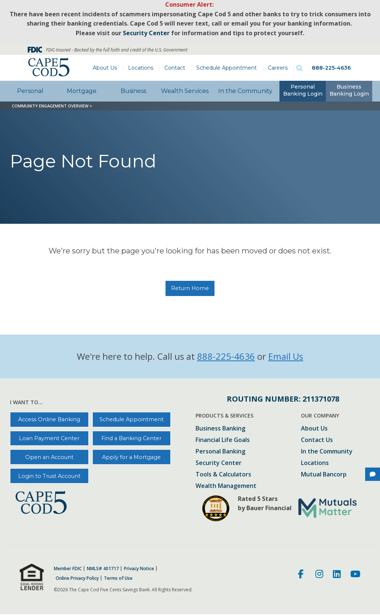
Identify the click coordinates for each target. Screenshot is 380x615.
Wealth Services (185, 90)
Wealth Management (226, 486)
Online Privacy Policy (77, 578)
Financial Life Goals (223, 440)
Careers (278, 67)
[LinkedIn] (337, 575)
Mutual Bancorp (324, 474)
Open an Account (49, 457)
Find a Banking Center (131, 438)
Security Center (219, 463)
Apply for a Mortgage (131, 457)
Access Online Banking (49, 419)
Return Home (190, 288)
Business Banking (220, 428)
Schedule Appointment (226, 67)
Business (133, 90)
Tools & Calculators (223, 474)
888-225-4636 (331, 67)
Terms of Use (118, 578)
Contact (174, 67)
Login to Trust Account (49, 476)
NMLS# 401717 (103, 568)
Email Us (285, 356)
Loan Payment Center (49, 438)
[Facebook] (302, 575)
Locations (140, 67)
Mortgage (81, 90)
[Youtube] (355, 575)
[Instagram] (319, 575)
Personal (30, 90)
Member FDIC (68, 568)
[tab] (302, 91)
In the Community (245, 90)
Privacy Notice (139, 568)
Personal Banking (220, 451)
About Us (105, 67)
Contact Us (317, 440)
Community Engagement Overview (50, 106)
